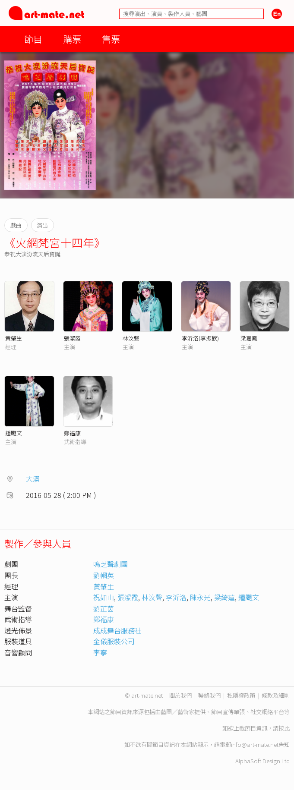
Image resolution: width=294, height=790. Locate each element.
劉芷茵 (103, 608)
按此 (284, 728)
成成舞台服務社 (117, 630)
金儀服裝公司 (114, 641)
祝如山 (103, 597)
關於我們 (180, 695)
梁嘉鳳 (248, 338)
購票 (72, 38)
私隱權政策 (241, 695)
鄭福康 (72, 433)
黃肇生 (13, 338)
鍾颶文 (13, 433)
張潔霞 (72, 338)
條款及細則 (276, 695)
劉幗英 (103, 575)
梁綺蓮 (224, 597)
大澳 (33, 478)
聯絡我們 (209, 695)
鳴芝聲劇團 (110, 564)
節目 (33, 38)
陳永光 (200, 597)
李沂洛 (176, 597)
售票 (111, 38)
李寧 (100, 652)
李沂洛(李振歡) (200, 338)
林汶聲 (131, 338)
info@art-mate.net (254, 744)
